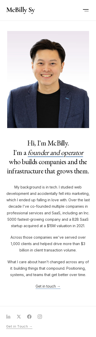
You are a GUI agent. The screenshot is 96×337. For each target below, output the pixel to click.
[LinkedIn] (8, 316)
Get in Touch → (19, 326)
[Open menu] (86, 10)
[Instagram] (40, 316)
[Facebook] (29, 316)
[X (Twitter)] (19, 316)
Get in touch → (48, 286)
